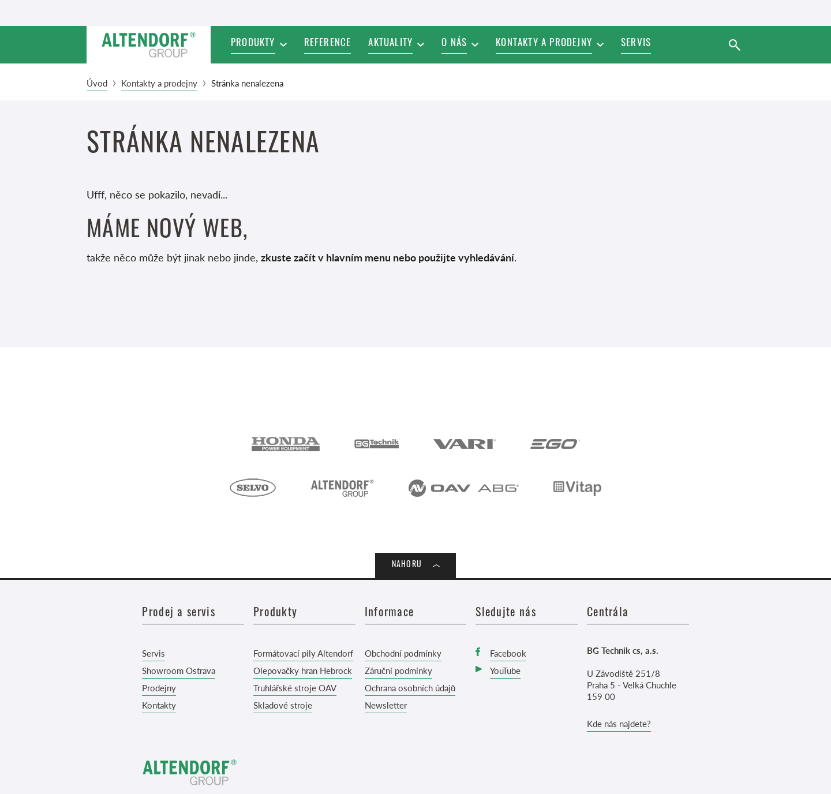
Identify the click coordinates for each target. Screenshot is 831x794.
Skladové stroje (282, 705)
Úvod (97, 83)
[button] (396, 44)
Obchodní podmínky (403, 653)
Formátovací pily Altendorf (303, 653)
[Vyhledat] (734, 45)
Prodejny (159, 687)
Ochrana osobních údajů (410, 687)
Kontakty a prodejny (159, 83)
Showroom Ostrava (178, 670)
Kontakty (159, 705)
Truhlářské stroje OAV (294, 687)
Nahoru (407, 565)
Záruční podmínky (398, 670)
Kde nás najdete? (619, 723)
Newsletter (386, 705)
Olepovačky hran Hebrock (302, 670)
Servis (153, 653)
